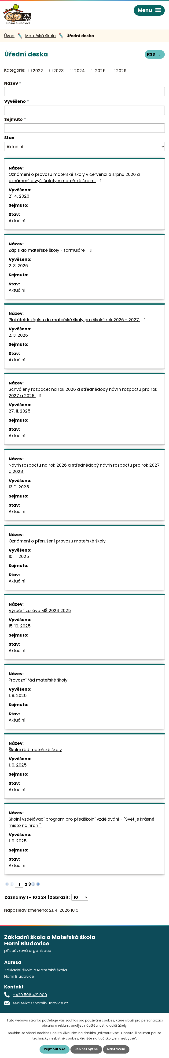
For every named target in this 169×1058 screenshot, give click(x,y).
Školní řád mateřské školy (35, 751)
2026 (121, 72)
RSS (154, 56)
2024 (79, 72)
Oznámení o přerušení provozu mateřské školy (57, 542)
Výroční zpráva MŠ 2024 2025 (40, 612)
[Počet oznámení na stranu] (79, 898)
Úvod (9, 37)
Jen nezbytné (86, 1049)
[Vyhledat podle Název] (84, 93)
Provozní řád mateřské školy (38, 681)
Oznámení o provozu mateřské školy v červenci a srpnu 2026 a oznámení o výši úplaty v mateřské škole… (74, 179)
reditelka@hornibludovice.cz (40, 1004)
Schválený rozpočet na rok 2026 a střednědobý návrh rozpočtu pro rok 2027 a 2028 (83, 394)
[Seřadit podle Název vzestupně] (20, 84)
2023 (58, 72)
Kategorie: (14, 72)
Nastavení (117, 1049)
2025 (100, 72)
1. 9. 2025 (18, 697)
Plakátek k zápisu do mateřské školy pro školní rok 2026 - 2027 (78, 321)
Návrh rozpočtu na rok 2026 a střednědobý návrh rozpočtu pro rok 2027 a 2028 (84, 470)
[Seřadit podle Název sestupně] (20, 85)
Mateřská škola (40, 37)
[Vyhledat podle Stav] (84, 148)
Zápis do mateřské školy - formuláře (51, 251)
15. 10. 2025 (20, 627)
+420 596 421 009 (30, 996)
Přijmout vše (53, 1049)
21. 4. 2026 (19, 197)
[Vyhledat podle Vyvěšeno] (84, 112)
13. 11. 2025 (19, 488)
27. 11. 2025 (19, 412)
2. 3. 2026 (18, 267)
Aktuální (17, 222)
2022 (38, 72)
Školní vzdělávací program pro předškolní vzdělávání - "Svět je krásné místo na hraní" (81, 824)
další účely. (118, 1025)
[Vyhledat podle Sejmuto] (84, 129)
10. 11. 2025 (19, 558)
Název (11, 85)
